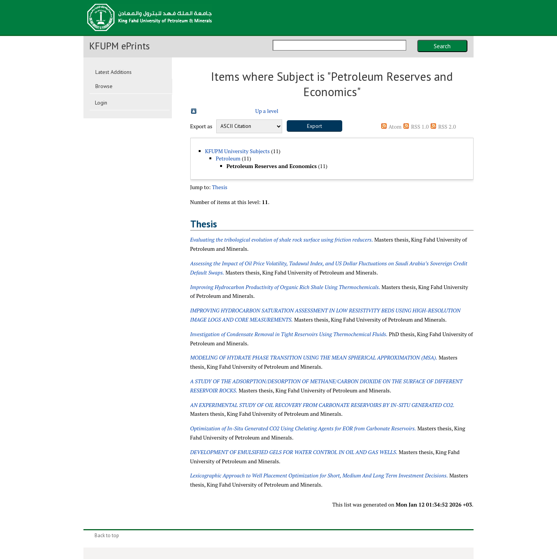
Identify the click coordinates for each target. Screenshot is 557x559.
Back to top (107, 535)
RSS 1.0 (420, 126)
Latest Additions (113, 72)
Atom (395, 126)
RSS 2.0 (447, 126)
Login (101, 102)
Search (442, 46)
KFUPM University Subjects (237, 151)
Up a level (266, 110)
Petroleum (228, 158)
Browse (104, 86)
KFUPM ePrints (119, 46)
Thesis (219, 187)
